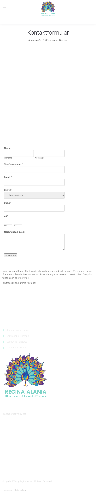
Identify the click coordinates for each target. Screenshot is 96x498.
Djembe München (48, 470)
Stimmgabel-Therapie (17, 335)
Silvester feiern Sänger (48, 455)
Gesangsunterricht (48, 460)
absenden (10, 255)
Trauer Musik (48, 451)
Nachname (39, 158)
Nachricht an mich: (14, 231)
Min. (15, 225)
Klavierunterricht (48, 465)
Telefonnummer (12, 164)
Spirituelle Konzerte (16, 341)
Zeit (6, 215)
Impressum (7, 490)
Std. (5, 225)
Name (7, 148)
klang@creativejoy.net (14, 413)
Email (7, 177)
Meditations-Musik (16, 347)
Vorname (8, 158)
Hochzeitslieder (48, 435)
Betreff (8, 190)
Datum (7, 203)
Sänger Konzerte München (48, 427)
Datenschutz (20, 490)
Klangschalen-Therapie (18, 330)
